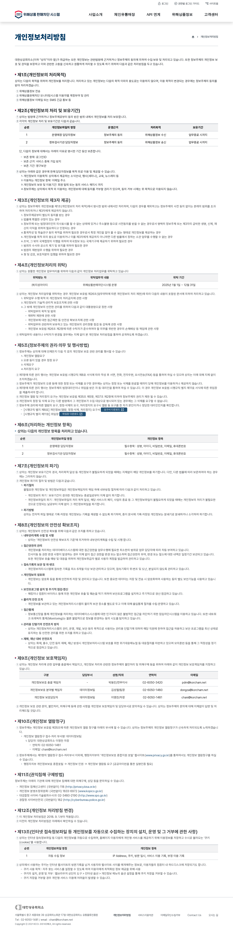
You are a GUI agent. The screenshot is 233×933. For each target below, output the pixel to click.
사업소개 (95, 14)
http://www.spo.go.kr (92, 797)
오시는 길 (213, 915)
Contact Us (194, 915)
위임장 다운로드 (72, 415)
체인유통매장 (124, 14)
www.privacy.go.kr (157, 757)
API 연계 (153, 14)
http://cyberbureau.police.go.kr (84, 801)
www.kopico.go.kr (90, 792)
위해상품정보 (182, 14)
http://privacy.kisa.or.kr (80, 788)
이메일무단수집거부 (170, 915)
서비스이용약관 (145, 915)
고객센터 (211, 14)
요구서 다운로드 (114, 411)
